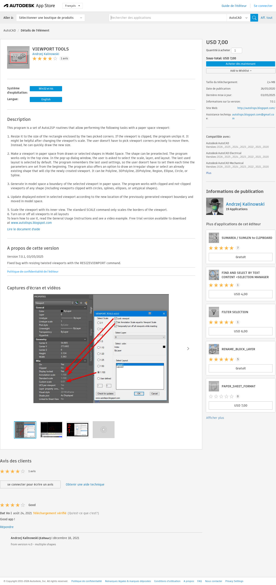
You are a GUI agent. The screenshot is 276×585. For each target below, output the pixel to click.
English (45, 99)
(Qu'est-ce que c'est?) (83, 513)
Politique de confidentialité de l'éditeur (32, 272)
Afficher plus (215, 418)
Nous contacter (213, 581)
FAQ (199, 581)
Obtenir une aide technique (85, 484)
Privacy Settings (234, 581)
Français (72, 6)
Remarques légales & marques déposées (128, 581)
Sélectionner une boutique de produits (46, 18)
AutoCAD (9, 30)
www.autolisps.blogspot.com (31, 223)
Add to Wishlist (241, 71)
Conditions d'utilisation (167, 581)
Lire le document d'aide (23, 229)
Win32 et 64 (46, 88)
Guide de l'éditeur (234, 6)
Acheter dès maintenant (241, 64)
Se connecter (263, 6)
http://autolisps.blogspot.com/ (256, 108)
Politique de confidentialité (86, 581)
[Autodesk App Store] (29, 6)
